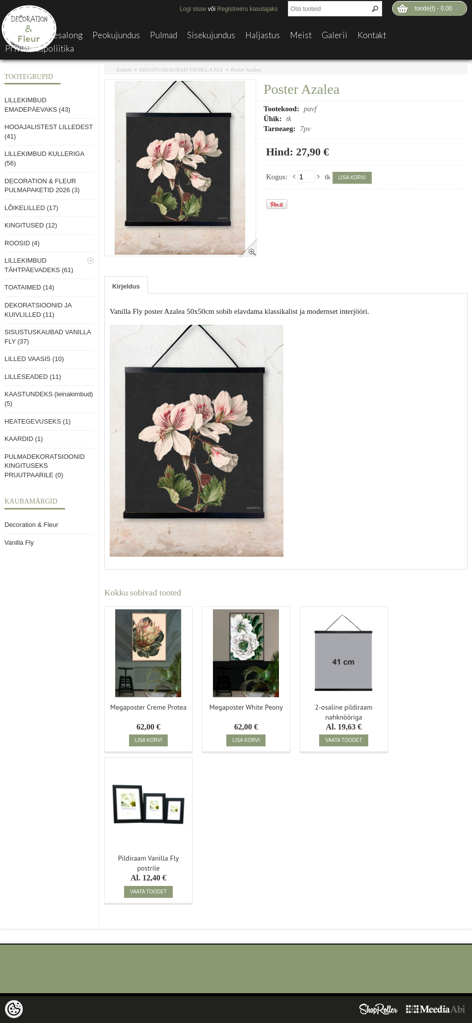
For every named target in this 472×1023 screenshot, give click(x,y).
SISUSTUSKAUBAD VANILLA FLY (181, 70)
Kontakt (371, 35)
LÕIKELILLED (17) (31, 208)
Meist (301, 35)
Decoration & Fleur (31, 524)
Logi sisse (193, 8)
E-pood (18, 35)
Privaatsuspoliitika (39, 48)
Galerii (334, 35)
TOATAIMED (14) (29, 287)
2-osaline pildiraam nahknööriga (343, 711)
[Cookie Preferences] (14, 1009)
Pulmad (163, 35)
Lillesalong (62, 35)
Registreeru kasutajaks (247, 8)
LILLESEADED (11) (32, 376)
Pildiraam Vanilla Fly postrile (148, 862)
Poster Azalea (246, 70)
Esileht (124, 70)
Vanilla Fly (19, 542)
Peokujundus (116, 35)
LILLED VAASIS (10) (34, 359)
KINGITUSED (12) (30, 225)
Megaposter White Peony (246, 707)
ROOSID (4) (22, 243)
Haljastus (262, 35)
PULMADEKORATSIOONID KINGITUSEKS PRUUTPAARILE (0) (44, 466)
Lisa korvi (352, 177)
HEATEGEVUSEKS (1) (37, 421)
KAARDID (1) (23, 438)
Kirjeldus (126, 286)
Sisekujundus (211, 35)
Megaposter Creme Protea (148, 707)
